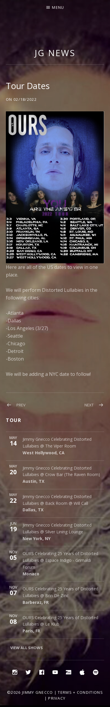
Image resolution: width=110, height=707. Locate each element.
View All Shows (26, 647)
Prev (21, 405)
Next (89, 405)
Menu (58, 7)
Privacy (56, 698)
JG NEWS (55, 52)
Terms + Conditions (80, 692)
